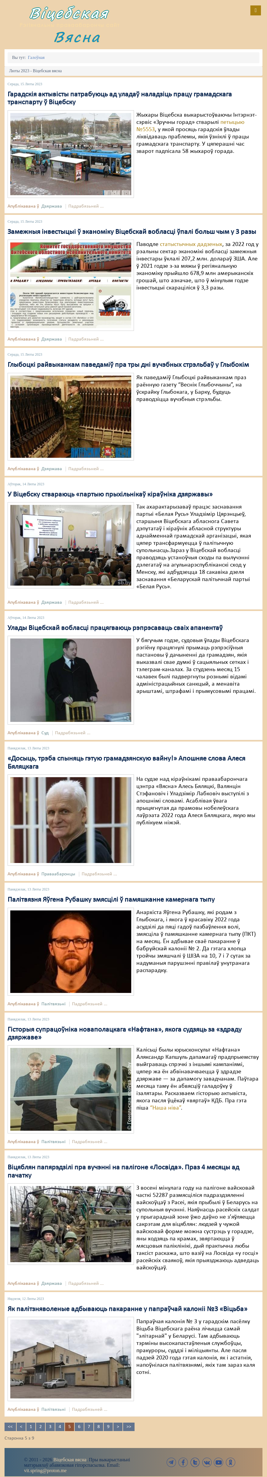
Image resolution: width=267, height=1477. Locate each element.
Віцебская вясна (69, 1459)
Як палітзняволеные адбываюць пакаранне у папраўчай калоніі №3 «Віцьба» (127, 1309)
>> (128, 1426)
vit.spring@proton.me (45, 1470)
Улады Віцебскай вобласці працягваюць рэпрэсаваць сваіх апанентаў (115, 628)
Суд (45, 733)
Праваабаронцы (58, 874)
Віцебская (69, 13)
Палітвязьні (53, 1004)
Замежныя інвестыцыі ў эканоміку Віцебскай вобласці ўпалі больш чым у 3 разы (132, 232)
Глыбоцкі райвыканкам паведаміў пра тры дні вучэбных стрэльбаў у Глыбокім (128, 365)
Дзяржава (51, 206)
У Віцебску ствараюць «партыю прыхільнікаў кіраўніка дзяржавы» (110, 494)
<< (10, 1426)
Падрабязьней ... (86, 206)
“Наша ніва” (165, 1108)
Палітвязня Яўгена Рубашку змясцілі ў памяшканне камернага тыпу (111, 899)
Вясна (77, 37)
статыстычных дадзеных (191, 244)
